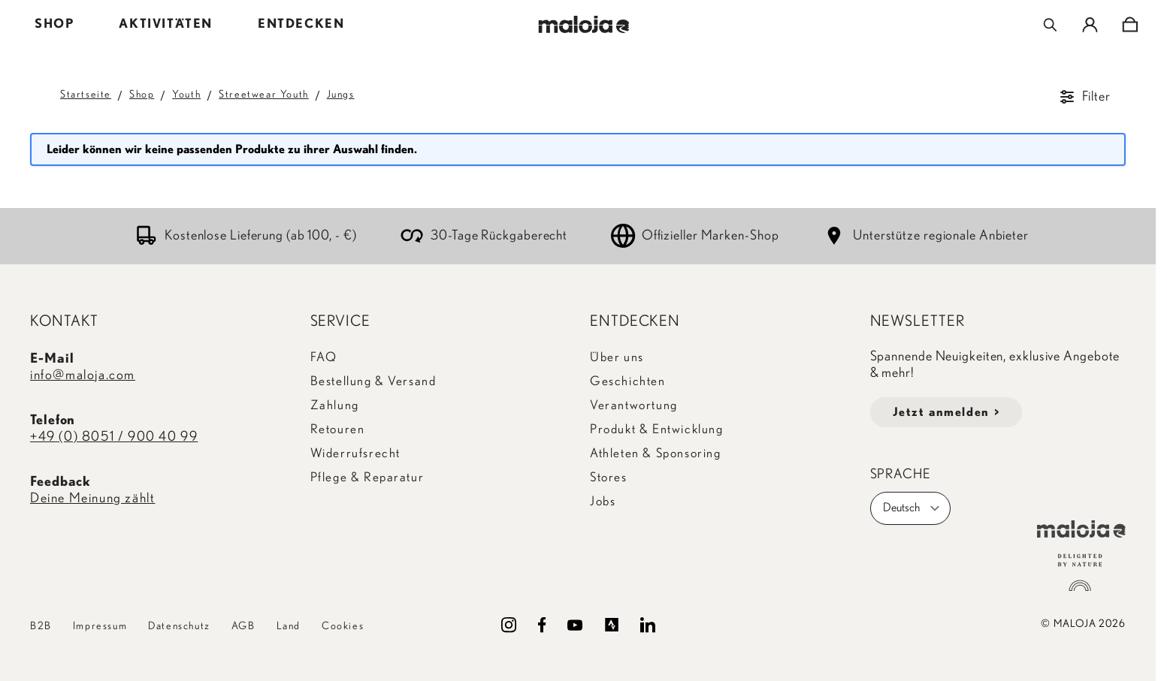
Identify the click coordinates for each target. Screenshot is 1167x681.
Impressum (100, 626)
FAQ (323, 357)
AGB (243, 626)
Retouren (337, 429)
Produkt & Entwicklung (657, 429)
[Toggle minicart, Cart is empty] (1130, 25)
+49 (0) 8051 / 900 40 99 (114, 437)
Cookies (343, 626)
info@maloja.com (82, 375)
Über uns (617, 357)
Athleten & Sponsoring (655, 453)
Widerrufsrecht (355, 453)
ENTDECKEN (301, 23)
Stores (608, 477)
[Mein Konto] (1090, 25)
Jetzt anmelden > (946, 412)
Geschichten (628, 381)
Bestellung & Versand (373, 381)
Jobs (602, 501)
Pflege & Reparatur (367, 477)
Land (289, 626)
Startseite (85, 94)
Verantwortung (634, 405)
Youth (186, 94)
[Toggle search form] (1050, 25)
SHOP (54, 23)
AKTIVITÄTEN (166, 23)
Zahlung (334, 405)
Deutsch (912, 508)
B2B (41, 626)
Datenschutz (179, 626)
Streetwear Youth (264, 94)
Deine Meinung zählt (92, 498)
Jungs (341, 94)
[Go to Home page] (583, 24)
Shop (141, 94)
